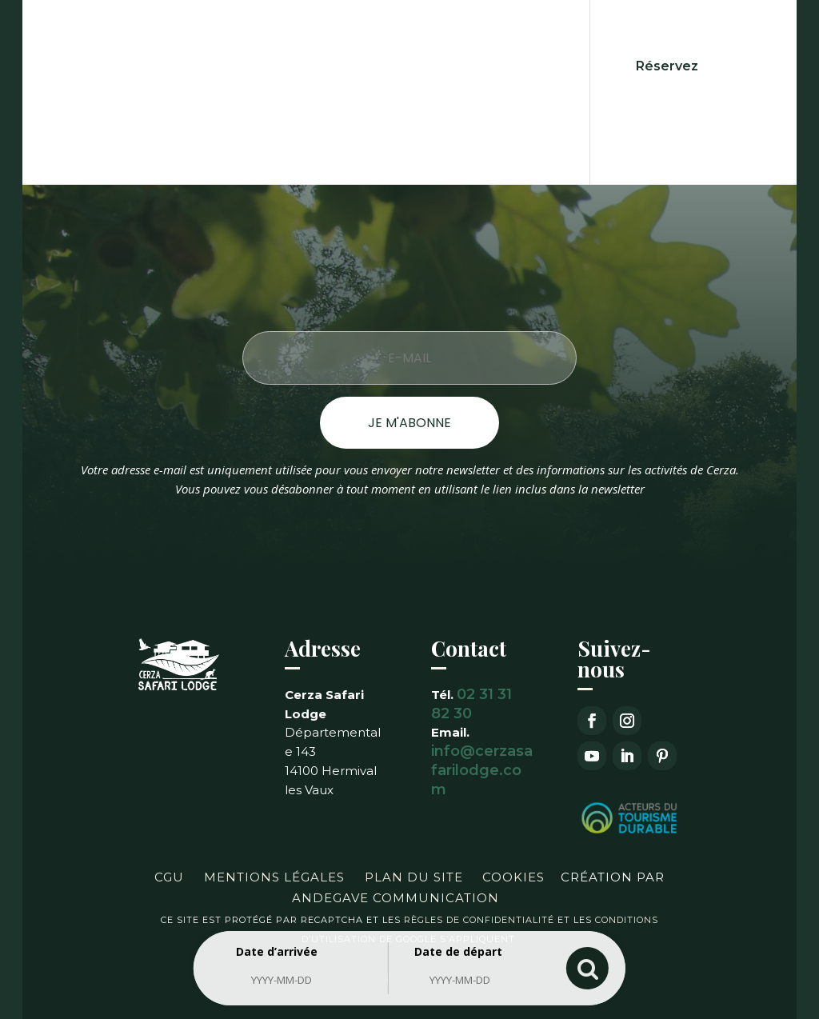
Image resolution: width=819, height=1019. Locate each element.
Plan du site (414, 877)
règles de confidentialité (479, 919)
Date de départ (458, 951)
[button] (32, 987)
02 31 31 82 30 (471, 703)
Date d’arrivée (277, 951)
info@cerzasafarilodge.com (482, 770)
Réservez (667, 66)
